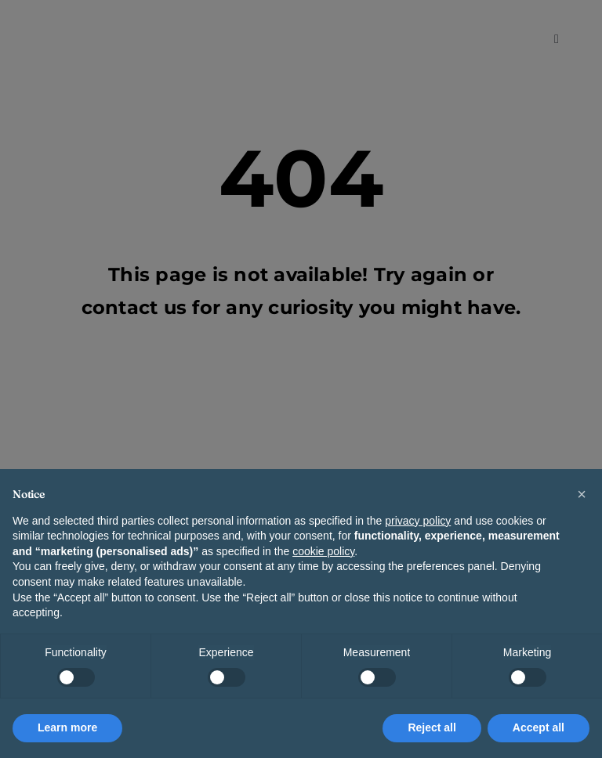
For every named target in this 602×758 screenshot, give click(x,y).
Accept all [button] (538, 727)
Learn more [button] (67, 727)
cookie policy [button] (323, 551)
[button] (581, 494)
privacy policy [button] (418, 520)
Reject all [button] (431, 727)
